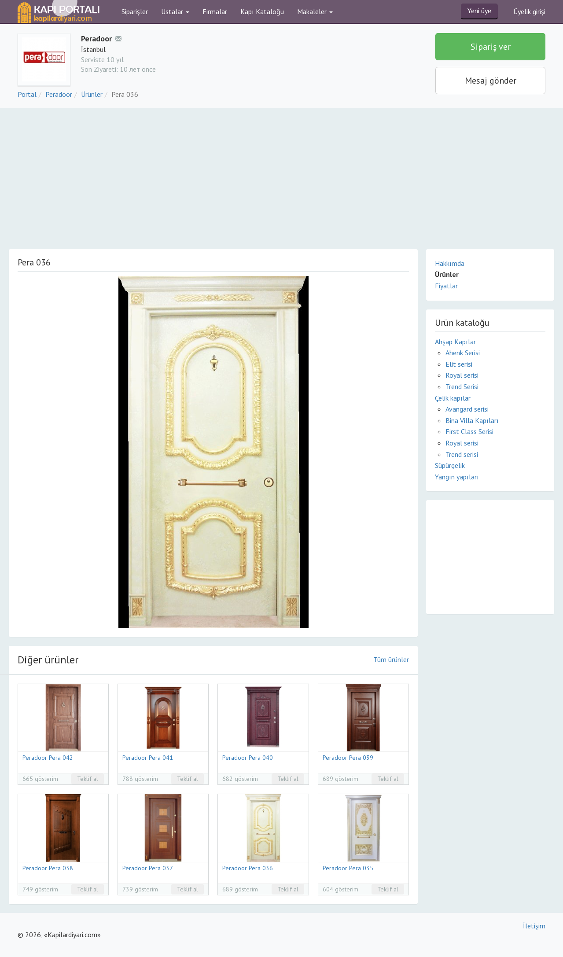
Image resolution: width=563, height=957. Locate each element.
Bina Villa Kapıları (472, 420)
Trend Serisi (461, 386)
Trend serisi (461, 454)
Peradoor (58, 94)
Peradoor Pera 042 (47, 758)
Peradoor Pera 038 (47, 868)
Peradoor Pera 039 (348, 758)
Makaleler (315, 11)
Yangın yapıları (457, 476)
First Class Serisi (469, 431)
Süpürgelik (450, 465)
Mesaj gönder (490, 80)
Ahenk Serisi (462, 352)
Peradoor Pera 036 (247, 868)
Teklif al (87, 779)
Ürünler (92, 94)
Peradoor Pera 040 (247, 758)
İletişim (534, 925)
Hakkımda (449, 263)
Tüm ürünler (391, 659)
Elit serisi (458, 364)
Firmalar (214, 11)
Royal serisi (461, 375)
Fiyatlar (446, 285)
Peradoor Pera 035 (348, 868)
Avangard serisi (467, 409)
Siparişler (134, 11)
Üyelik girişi (529, 11)
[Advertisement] (282, 174)
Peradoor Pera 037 (147, 868)
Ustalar (175, 11)
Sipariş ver (491, 46)
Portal (27, 94)
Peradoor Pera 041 (147, 758)
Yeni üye (479, 10)
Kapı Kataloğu (262, 11)
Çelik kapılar (453, 398)
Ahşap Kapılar (455, 341)
